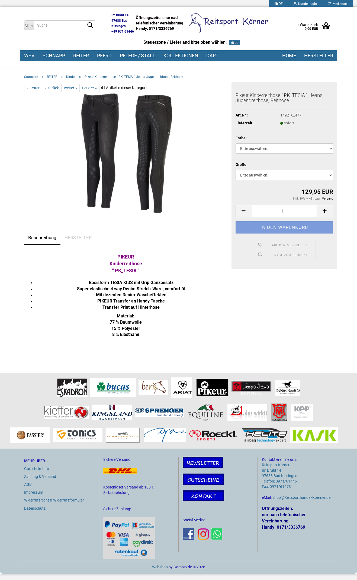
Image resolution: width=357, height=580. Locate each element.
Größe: (241, 171)
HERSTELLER (318, 55)
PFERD (104, 55)
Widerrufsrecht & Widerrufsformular (54, 506)
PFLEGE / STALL (137, 55)
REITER (81, 55)
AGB (28, 490)
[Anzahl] (284, 217)
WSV (29, 55)
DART (212, 55)
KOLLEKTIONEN (180, 55)
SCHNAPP (54, 55)
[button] (244, 217)
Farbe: (241, 144)
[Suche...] (29, 25)
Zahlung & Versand (40, 482)
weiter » (70, 94)
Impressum (33, 498)
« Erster (33, 94)
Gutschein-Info (36, 474)
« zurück (52, 94)
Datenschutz (35, 514)
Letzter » (89, 94)
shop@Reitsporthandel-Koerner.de (301, 504)
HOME (289, 55)
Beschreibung (42, 243)
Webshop (160, 573)
